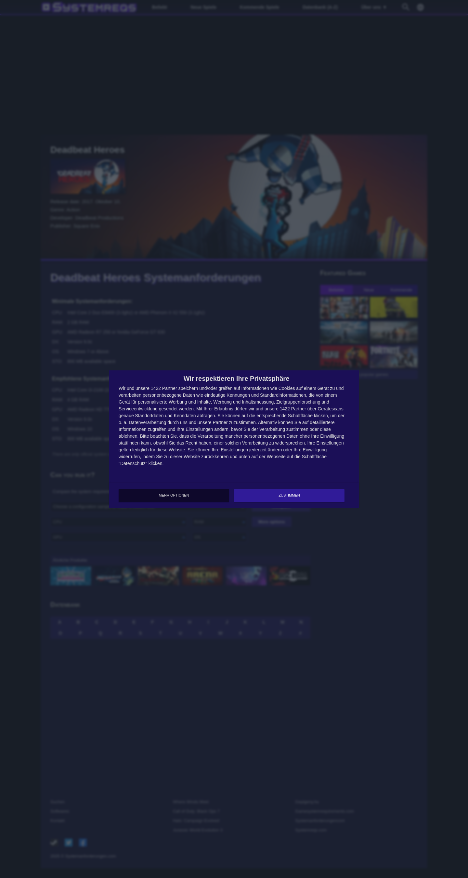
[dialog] (234, 439)
